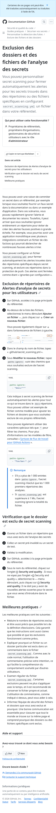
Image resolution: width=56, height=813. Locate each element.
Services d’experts (27, 801)
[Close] (47, 5)
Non (21, 753)
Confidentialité (41, 798)
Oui (8, 753)
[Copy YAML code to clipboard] (49, 378)
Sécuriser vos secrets (37, 31)
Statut (5, 801)
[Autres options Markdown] (37, 154)
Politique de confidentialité (13, 759)
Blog (40, 801)
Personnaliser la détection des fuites (25, 34)
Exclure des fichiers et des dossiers (24, 37)
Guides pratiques (15, 31)
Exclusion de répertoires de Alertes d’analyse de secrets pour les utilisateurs (26, 288)
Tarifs (13, 801)
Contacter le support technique (19, 777)
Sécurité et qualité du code (20, 28)
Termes (27, 798)
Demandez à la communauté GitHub (21, 772)
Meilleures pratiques (22, 606)
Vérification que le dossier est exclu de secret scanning (26, 520)
